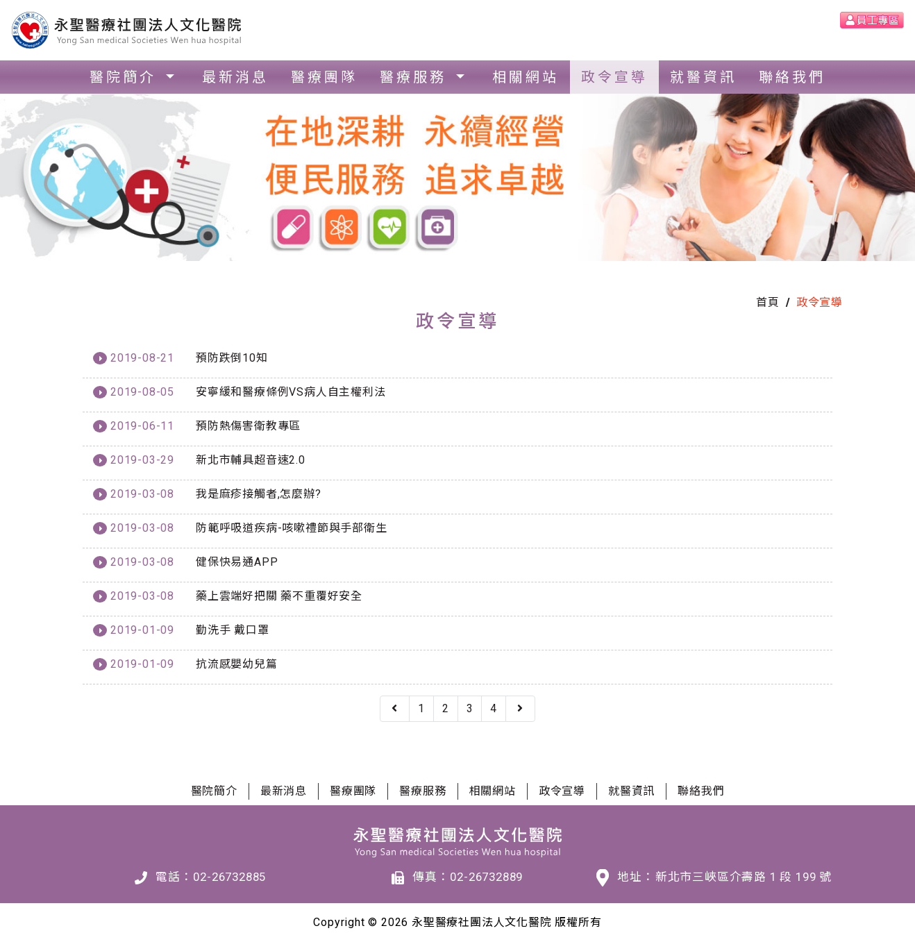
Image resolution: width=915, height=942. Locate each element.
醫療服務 (416, 77)
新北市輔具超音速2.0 (250, 459)
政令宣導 (614, 77)
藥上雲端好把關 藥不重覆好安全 (279, 596)
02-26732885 (229, 877)
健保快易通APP (237, 562)
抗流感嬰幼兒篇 (237, 664)
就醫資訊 (703, 77)
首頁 (768, 302)
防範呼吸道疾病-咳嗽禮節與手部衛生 (291, 528)
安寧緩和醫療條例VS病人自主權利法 (291, 391)
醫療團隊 (324, 77)
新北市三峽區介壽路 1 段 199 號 (743, 877)
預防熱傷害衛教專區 (248, 425)
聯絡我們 (792, 77)
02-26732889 (486, 877)
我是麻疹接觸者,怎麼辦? (258, 494)
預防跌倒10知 (232, 357)
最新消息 (235, 77)
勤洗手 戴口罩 (232, 630)
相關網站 (525, 77)
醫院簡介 (126, 77)
